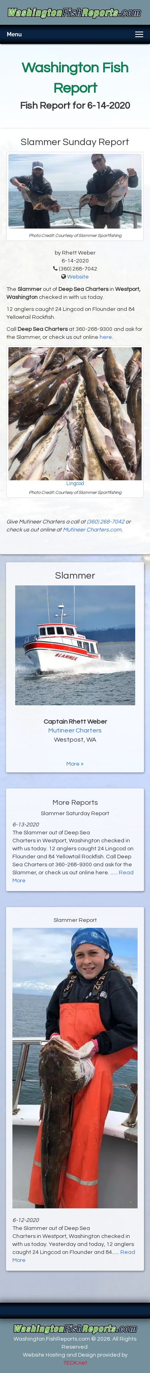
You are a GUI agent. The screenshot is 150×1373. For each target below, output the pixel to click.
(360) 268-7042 (105, 522)
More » (75, 764)
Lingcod (75, 483)
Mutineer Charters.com (92, 530)
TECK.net (75, 1363)
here (106, 337)
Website (78, 277)
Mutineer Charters (75, 730)
